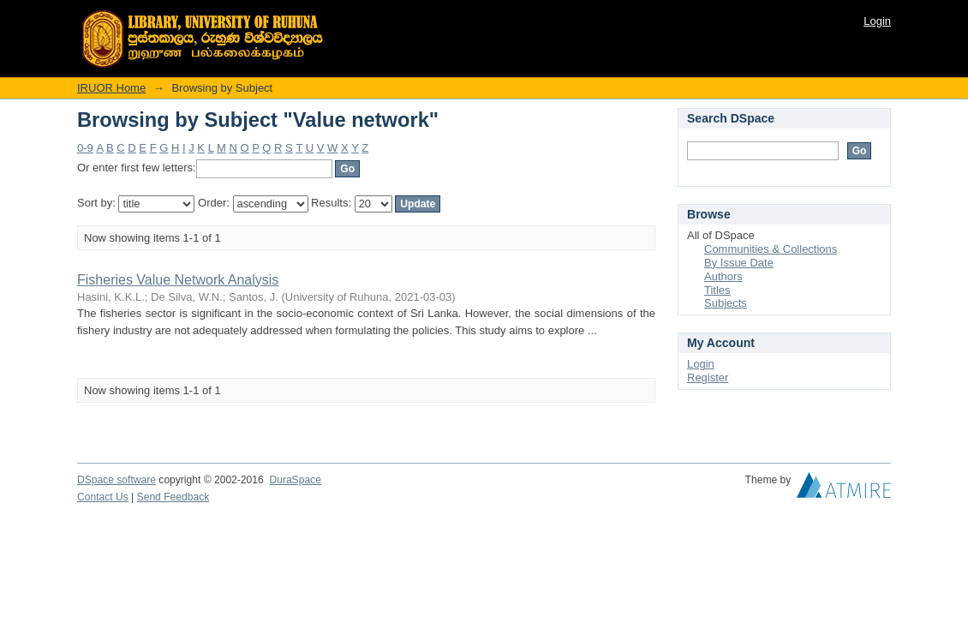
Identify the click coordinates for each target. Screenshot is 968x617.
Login (877, 21)
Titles (717, 290)
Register (707, 377)
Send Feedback (173, 497)
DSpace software (116, 480)
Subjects (725, 303)
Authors (723, 276)
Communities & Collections (770, 249)
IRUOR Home (111, 87)
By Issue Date (739, 262)
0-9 (85, 147)
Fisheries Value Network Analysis (177, 280)
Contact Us (102, 497)
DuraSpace (294, 480)
